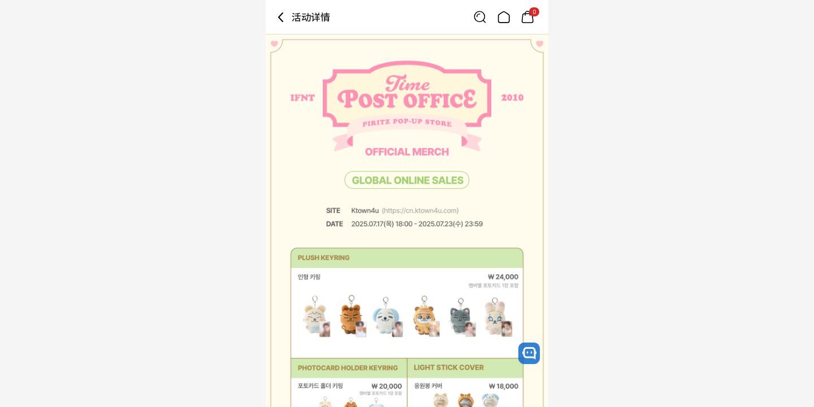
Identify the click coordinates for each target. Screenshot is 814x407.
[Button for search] (480, 17)
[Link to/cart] (527, 17)
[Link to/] (503, 17)
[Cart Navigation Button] (527, 17)
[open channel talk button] (529, 353)
